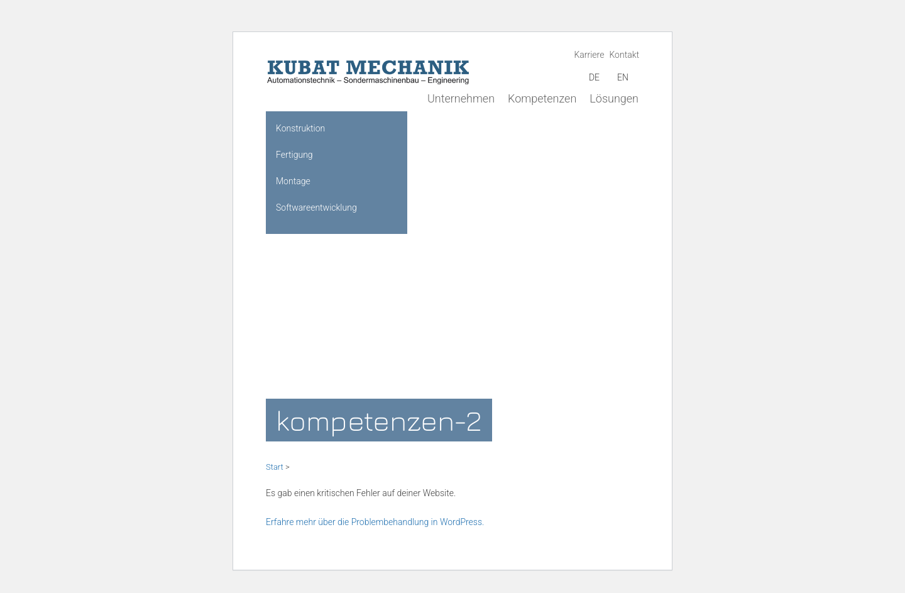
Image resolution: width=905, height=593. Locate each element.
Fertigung (294, 155)
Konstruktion (300, 128)
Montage (293, 181)
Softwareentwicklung (316, 207)
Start (274, 467)
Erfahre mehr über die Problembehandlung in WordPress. (375, 522)
